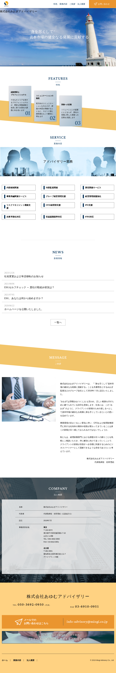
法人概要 (81, 4)
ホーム (5, 660)
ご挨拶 (72, 4)
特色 (55, 4)
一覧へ (58, 322)
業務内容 (63, 4)
